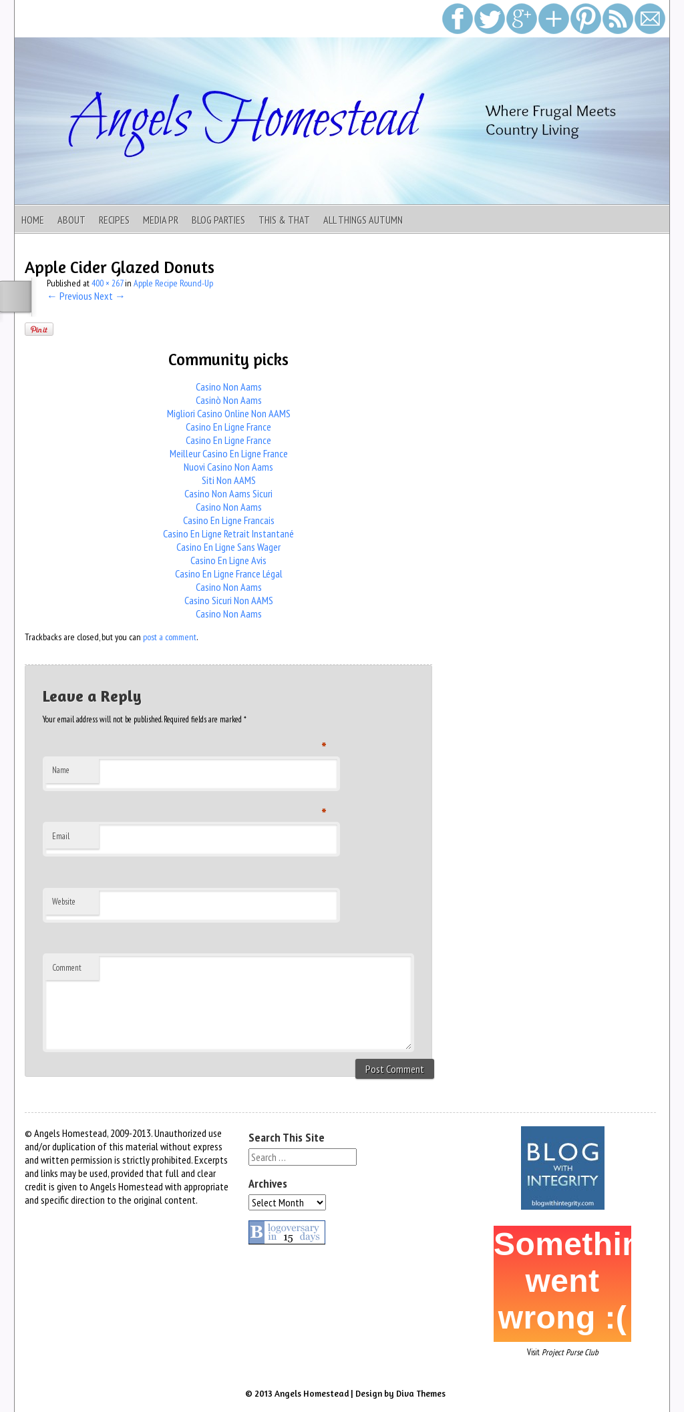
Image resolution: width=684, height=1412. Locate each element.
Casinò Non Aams (229, 400)
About (71, 219)
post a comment (169, 637)
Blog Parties (218, 219)
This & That (284, 219)
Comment (66, 967)
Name (60, 770)
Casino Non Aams (229, 386)
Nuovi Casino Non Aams (228, 466)
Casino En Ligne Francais (229, 520)
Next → (110, 295)
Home (32, 219)
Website (63, 901)
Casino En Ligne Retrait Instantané (228, 533)
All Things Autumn (363, 219)
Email (60, 836)
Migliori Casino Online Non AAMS (229, 413)
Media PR (160, 219)
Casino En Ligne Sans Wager (228, 546)
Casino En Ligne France (228, 426)
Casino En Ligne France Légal (229, 573)
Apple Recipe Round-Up (173, 283)
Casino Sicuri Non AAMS (228, 600)
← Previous (69, 295)
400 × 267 (107, 283)
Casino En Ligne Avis (228, 560)
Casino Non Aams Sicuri (228, 493)
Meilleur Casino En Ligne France (229, 453)
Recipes (114, 219)
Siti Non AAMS (229, 480)
